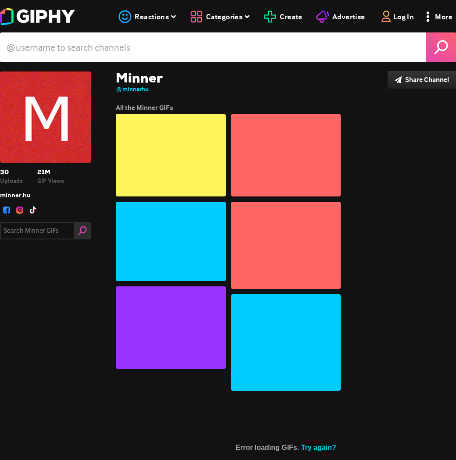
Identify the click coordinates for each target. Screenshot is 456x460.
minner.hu (15, 195)
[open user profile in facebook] (6, 210)
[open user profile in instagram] (19, 210)
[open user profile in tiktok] (32, 210)
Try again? (318, 447)
